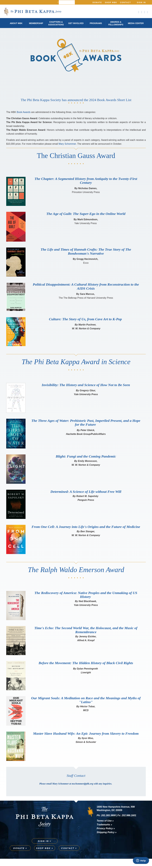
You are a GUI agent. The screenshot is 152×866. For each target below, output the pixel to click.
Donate (97, 2)
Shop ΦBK (111, 2)
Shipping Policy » (106, 839)
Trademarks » (104, 832)
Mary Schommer (67, 151)
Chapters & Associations (56, 23)
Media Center (136, 23)
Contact (125, 2)
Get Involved (76, 23)
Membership (36, 23)
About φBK (16, 23)
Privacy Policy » (106, 835)
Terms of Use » (105, 828)
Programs (96, 23)
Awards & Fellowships (115, 23)
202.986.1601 (129, 822)
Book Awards (24, 119)
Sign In (141, 2)
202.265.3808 (108, 822)
